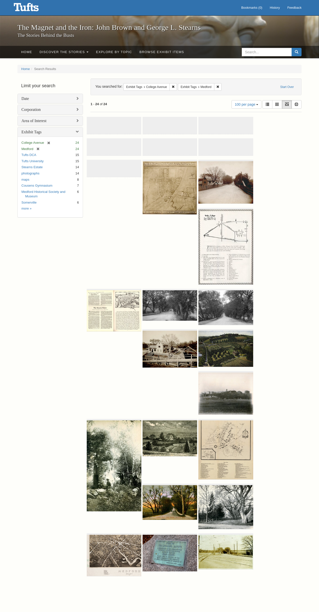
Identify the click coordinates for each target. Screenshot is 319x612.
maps (25, 179)
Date (25, 98)
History (275, 7)
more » (26, 208)
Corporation (31, 109)
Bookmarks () (251, 7)
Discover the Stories (64, 52)
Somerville (29, 202)
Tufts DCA (28, 155)
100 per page (246, 104)
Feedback (294, 7)
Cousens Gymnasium (36, 185)
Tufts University (32, 161)
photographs (30, 173)
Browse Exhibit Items (162, 52)
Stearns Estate (32, 167)
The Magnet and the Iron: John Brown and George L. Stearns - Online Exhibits (32, 8)
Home (26, 52)
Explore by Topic (114, 52)
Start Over (287, 87)
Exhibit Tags (31, 132)
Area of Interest (33, 121)
